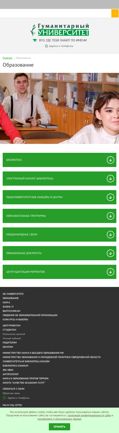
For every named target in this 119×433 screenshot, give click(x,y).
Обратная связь (11, 393)
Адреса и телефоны (16, 397)
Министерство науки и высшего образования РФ (33, 352)
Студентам (9, 329)
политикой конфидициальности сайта (89, 415)
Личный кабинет (12, 338)
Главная (7, 58)
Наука (6, 302)
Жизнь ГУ (8, 306)
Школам (8, 346)
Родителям (10, 342)
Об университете (13, 293)
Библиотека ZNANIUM (15, 365)
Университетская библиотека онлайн (26, 361)
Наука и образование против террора (25, 378)
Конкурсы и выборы (15, 319)
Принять (59, 426)
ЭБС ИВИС (8, 370)
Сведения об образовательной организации (30, 315)
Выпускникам (11, 311)
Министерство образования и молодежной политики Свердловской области (52, 357)
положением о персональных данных (59, 419)
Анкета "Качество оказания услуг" (24, 382)
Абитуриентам (11, 325)
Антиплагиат (11, 374)
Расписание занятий (14, 334)
